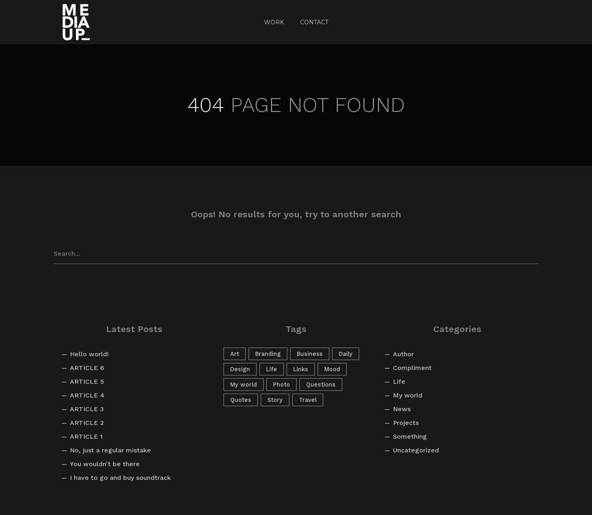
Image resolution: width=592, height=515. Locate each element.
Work (274, 22)
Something (410, 436)
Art (234, 353)
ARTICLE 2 (87, 423)
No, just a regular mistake (110, 450)
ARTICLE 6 (87, 368)
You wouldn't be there (105, 464)
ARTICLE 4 (87, 395)
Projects (406, 423)
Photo (281, 384)
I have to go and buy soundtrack (120, 477)
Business (310, 353)
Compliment (412, 368)
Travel (308, 400)
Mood (332, 369)
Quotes (240, 400)
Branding (268, 353)
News (402, 409)
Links (300, 369)
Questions (321, 384)
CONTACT (314, 22)
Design (240, 369)
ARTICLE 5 (87, 381)
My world (243, 384)
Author (403, 354)
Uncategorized (416, 450)
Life (271, 369)
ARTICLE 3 (87, 409)
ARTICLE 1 (86, 436)
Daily (346, 353)
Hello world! (89, 354)
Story (275, 400)
